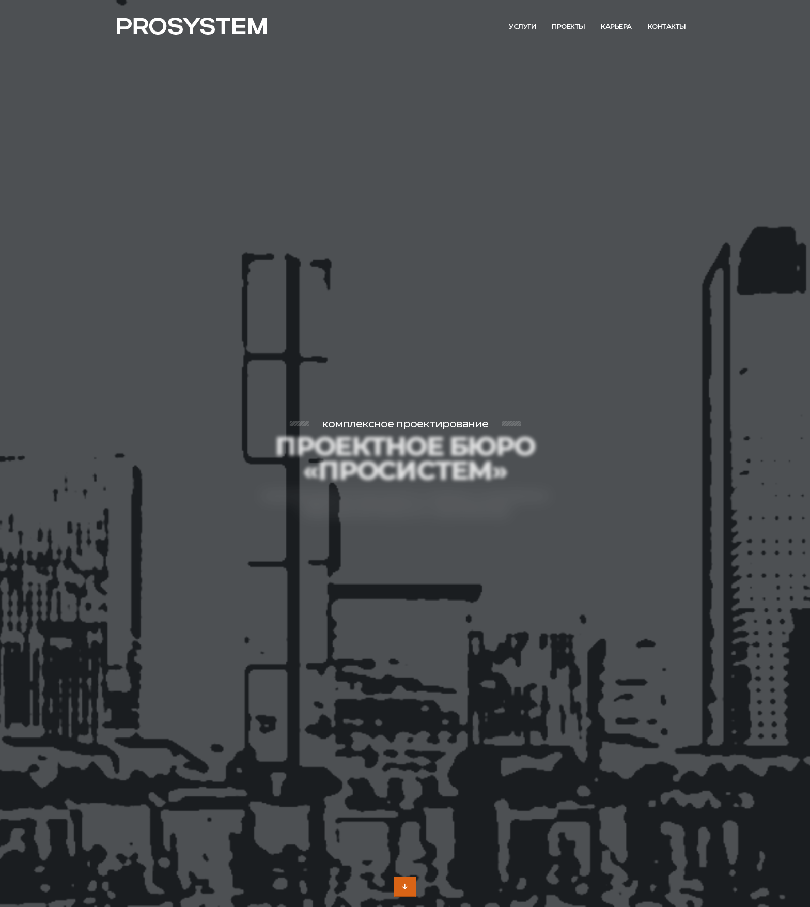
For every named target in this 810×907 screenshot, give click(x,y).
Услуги (522, 26)
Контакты (667, 26)
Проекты (568, 26)
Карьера (616, 26)
